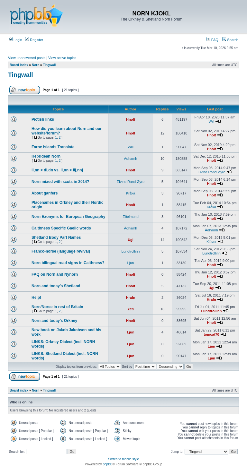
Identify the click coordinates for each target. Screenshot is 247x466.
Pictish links (43, 119)
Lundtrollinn (131, 251)
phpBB (107, 464)
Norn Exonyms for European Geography (68, 216)
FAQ (212, 40)
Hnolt (130, 119)
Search (230, 40)
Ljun (130, 263)
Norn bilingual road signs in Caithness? (68, 263)
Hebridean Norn (46, 156)
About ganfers (45, 193)
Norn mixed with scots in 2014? (60, 181)
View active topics (62, 58)
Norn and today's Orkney (54, 320)
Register (34, 40)
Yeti (130, 309)
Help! (36, 297)
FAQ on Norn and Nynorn (55, 274)
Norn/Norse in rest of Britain (57, 307)
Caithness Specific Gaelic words (61, 228)
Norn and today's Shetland (56, 286)
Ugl (130, 240)
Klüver (211, 242)
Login (15, 40)
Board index (19, 65)
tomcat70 (211, 334)
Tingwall (49, 65)
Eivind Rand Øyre (211, 172)
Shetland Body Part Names (56, 237)
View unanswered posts (26, 58)
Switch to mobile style (123, 459)
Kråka (130, 193)
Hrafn (130, 297)
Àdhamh (130, 158)
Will (212, 121)
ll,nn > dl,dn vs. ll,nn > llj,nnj (57, 170)
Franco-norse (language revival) (61, 251)
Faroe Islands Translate (53, 147)
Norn (35, 65)
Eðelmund (131, 217)
